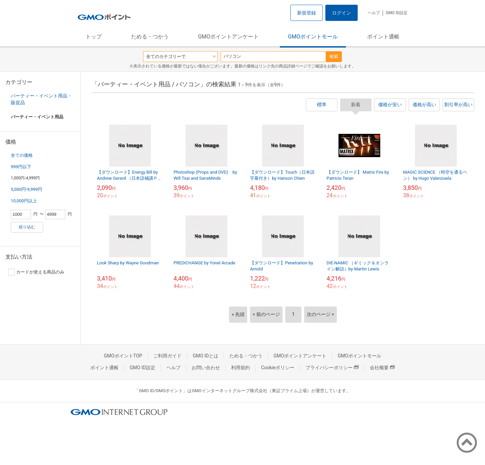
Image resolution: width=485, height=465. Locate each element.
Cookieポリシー (277, 367)
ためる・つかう (150, 36)
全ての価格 (22, 155)
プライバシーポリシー (332, 367)
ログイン (341, 13)
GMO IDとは (205, 355)
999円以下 (21, 166)
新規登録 (306, 13)
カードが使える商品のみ (36, 272)
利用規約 (240, 367)
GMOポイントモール (313, 36)
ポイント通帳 (383, 36)
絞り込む (27, 227)
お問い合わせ (206, 367)
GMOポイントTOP (123, 355)
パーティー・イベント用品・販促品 (41, 99)
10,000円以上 (24, 200)
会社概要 (382, 367)
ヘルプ (374, 12)
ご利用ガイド (167, 355)
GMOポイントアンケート (228, 36)
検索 (333, 56)
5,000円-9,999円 (26, 189)
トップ (94, 36)
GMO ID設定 (397, 12)
